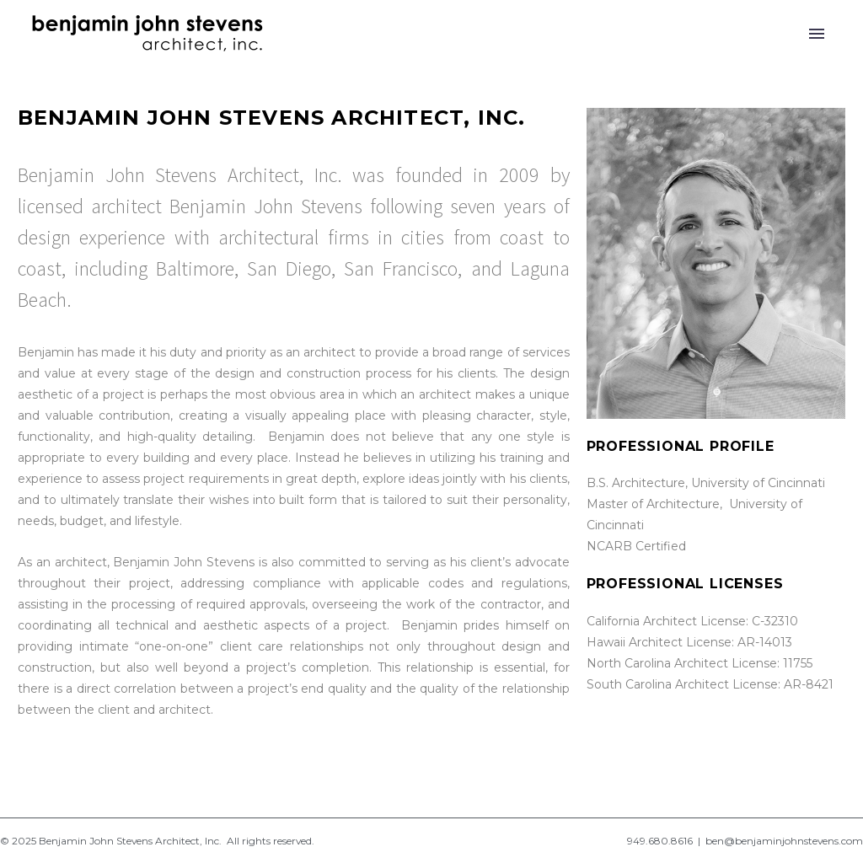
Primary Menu (816, 34)
